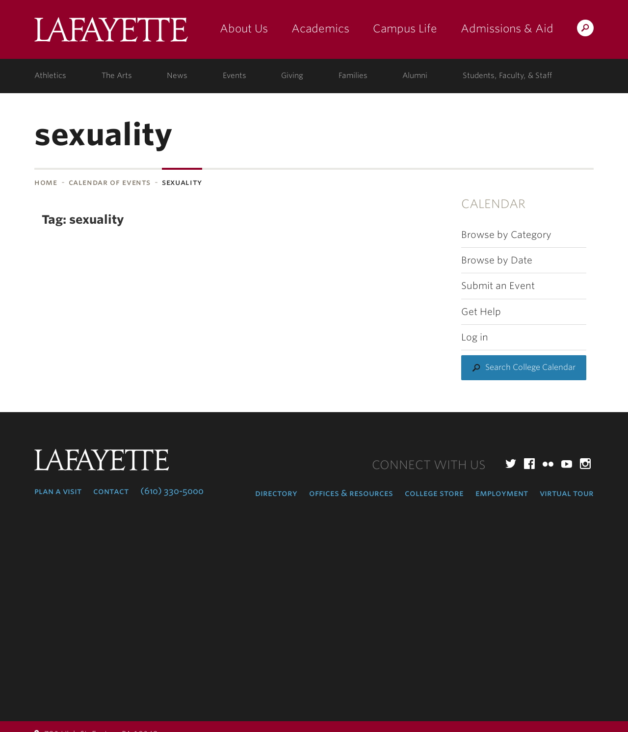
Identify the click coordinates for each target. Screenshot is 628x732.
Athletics (50, 75)
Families (353, 75)
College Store (434, 493)
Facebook (529, 463)
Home (45, 182)
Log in (474, 337)
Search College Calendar (530, 367)
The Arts (117, 75)
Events (234, 75)
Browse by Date (496, 260)
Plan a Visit (57, 491)
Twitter (510, 463)
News (177, 75)
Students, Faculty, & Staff (507, 75)
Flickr (548, 463)
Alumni (414, 75)
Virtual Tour (567, 493)
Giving (292, 75)
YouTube (566, 463)
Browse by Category (506, 234)
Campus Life (405, 28)
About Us (244, 28)
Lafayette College (111, 33)
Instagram (585, 463)
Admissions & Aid (507, 28)
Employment (501, 493)
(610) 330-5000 (172, 491)
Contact (111, 491)
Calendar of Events (110, 182)
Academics (320, 28)
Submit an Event (498, 285)
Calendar (493, 204)
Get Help (481, 311)
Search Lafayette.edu (585, 29)
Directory (276, 493)
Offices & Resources (351, 493)
